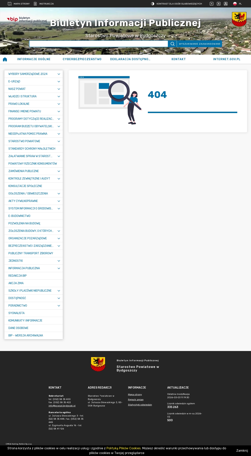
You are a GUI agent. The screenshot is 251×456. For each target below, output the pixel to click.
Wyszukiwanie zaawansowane (200, 43)
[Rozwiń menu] (59, 74)
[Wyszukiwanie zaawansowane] (98, 44)
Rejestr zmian (136, 399)
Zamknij (242, 450)
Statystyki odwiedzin (140, 404)
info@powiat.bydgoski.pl (62, 405)
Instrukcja (44, 4)
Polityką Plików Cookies (123, 448)
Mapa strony (19, 4)
